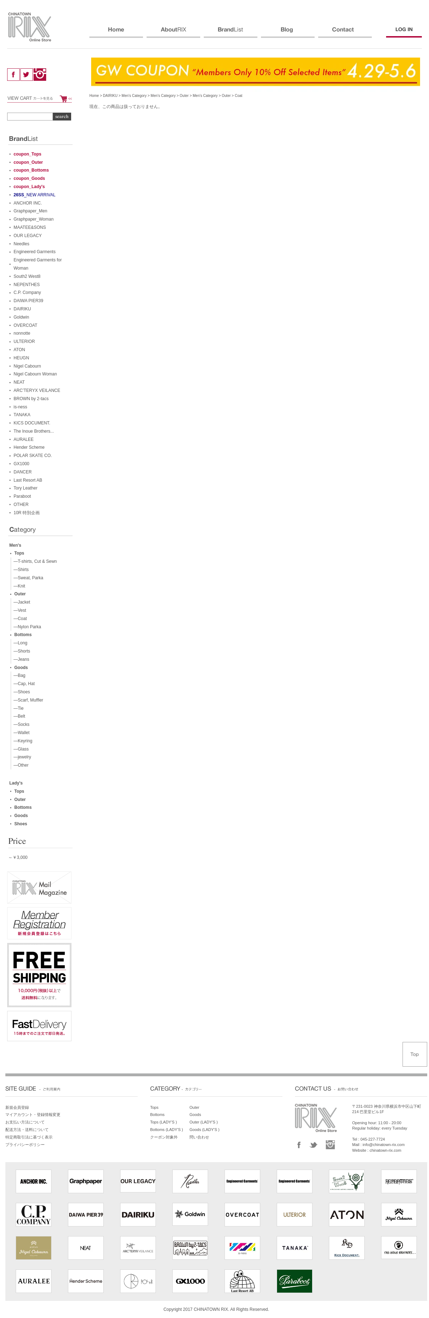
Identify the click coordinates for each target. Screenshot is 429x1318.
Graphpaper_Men (30, 210)
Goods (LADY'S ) (204, 1129)
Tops (19, 553)
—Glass (20, 749)
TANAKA (22, 414)
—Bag (18, 675)
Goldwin (21, 317)
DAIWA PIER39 (28, 300)
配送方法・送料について (27, 1129)
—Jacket (20, 602)
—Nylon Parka (26, 626)
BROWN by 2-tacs (31, 398)
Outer (184, 96)
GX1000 (21, 463)
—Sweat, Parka (27, 577)
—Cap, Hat (23, 683)
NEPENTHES (27, 284)
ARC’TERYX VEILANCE (37, 390)
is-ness (20, 406)
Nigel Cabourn (27, 366)
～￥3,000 (18, 857)
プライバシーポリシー (25, 1144)
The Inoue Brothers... (34, 431)
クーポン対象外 (164, 1137)
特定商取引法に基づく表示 (29, 1137)
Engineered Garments (34, 251)
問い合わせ (199, 1137)
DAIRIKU (110, 96)
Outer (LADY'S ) (203, 1122)
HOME (116, 32)
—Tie (17, 708)
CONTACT (345, 32)
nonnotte (22, 333)
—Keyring (21, 740)
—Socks (20, 724)
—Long (19, 642)
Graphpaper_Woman (34, 219)
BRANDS (230, 32)
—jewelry (21, 756)
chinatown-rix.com (385, 1150)
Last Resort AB (28, 480)
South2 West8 (27, 276)
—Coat (19, 618)
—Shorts (20, 651)
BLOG (288, 32)
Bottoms (23, 634)
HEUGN (21, 357)
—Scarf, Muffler (27, 700)
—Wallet (20, 732)
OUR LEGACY (28, 235)
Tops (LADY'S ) (163, 1122)
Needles (21, 243)
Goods (21, 667)
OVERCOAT (25, 325)
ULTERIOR (24, 341)
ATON (19, 349)
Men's (15, 545)
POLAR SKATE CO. (33, 455)
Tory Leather (26, 488)
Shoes (20, 823)
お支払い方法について (25, 1122)
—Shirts (20, 569)
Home (94, 96)
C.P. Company (27, 292)
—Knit (18, 586)
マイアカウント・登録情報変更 (32, 1114)
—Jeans (20, 659)
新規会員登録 (17, 1107)
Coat (238, 96)
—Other (20, 765)
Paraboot (22, 496)
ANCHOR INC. (28, 203)
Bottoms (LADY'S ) (166, 1129)
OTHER (21, 504)
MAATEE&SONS (30, 227)
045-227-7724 (372, 1139)
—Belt (18, 716)
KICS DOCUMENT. (32, 423)
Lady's (16, 783)
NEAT (19, 382)
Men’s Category (134, 96)
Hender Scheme (29, 447)
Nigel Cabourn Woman (35, 374)
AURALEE (24, 439)
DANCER (23, 471)
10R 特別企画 (27, 512)
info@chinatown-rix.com (384, 1144)
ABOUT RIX (173, 32)
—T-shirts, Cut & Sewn (34, 561)
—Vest (18, 610)
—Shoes (20, 691)
